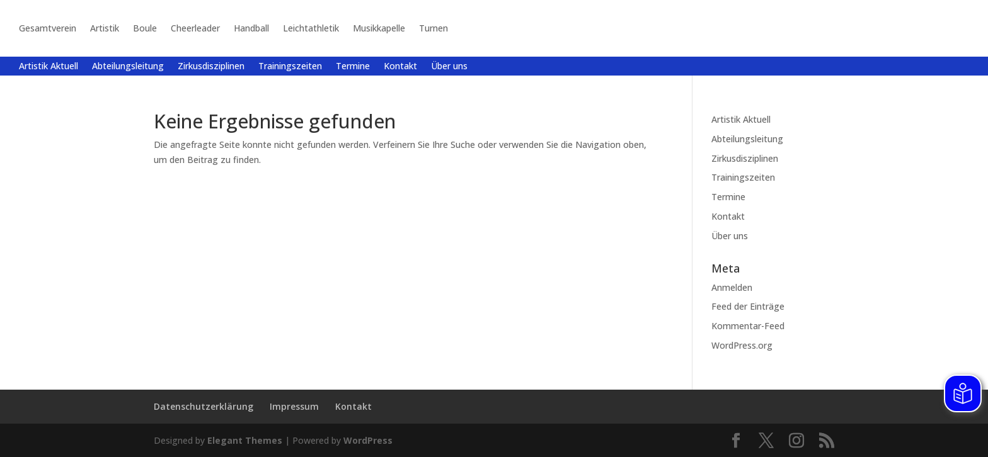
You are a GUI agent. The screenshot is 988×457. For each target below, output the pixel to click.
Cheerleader (195, 28)
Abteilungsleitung (128, 67)
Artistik (104, 28)
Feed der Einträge (747, 306)
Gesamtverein (47, 28)
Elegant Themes (244, 440)
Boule (145, 28)
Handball (251, 28)
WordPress (368, 440)
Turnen (433, 28)
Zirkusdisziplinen (211, 67)
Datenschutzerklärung (203, 406)
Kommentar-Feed (747, 326)
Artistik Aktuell (48, 67)
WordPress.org (742, 345)
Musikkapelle (379, 28)
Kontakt (400, 67)
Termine (353, 67)
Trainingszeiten (290, 67)
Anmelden (731, 287)
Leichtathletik (311, 28)
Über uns (449, 67)
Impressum (294, 406)
